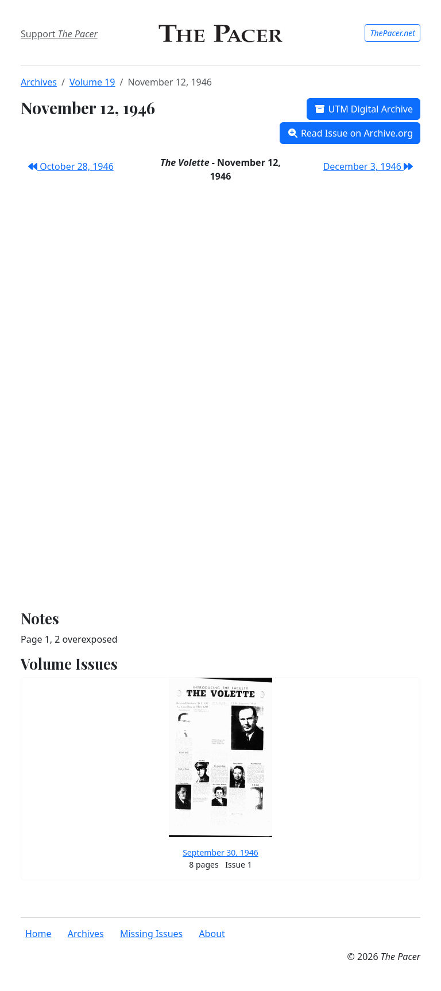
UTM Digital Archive (363, 109)
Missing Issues (151, 933)
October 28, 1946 (71, 166)
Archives (39, 82)
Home (38, 933)
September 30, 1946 (220, 852)
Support (59, 34)
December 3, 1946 (368, 166)
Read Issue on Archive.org (350, 133)
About (212, 933)
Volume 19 (92, 82)
